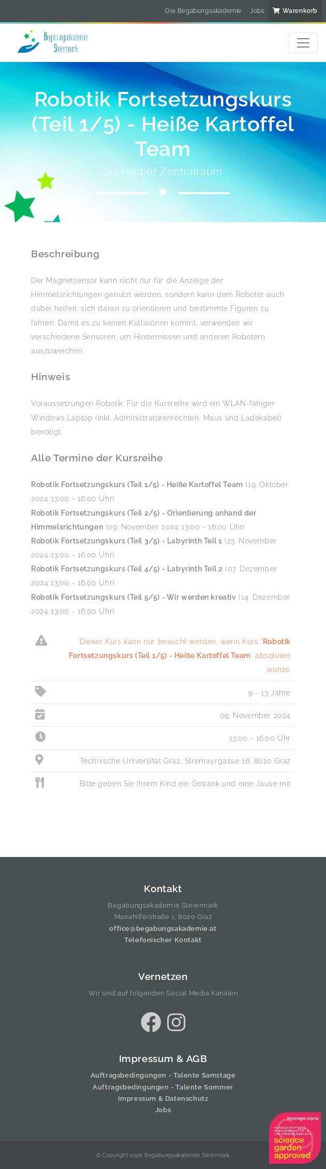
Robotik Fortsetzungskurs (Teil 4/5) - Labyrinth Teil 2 (127, 568)
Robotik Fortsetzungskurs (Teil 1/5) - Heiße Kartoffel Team (137, 484)
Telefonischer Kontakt (163, 940)
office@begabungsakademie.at (162, 928)
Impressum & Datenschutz (163, 1098)
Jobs (257, 10)
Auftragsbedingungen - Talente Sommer (163, 1087)
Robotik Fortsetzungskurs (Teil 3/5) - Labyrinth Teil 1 (126, 540)
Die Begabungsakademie (203, 10)
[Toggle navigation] (303, 43)
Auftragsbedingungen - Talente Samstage (163, 1075)
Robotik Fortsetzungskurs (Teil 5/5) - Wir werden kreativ (133, 597)
